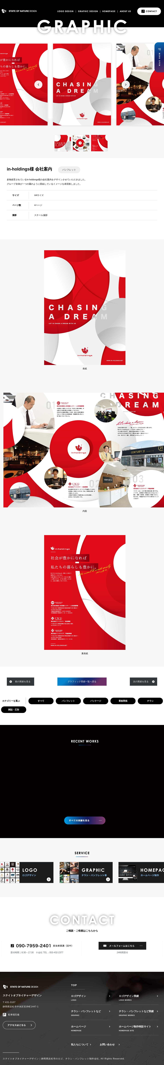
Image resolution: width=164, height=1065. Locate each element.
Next (125, 84)
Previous (38, 84)
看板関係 (123, 701)
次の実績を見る (141, 681)
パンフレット (68, 701)
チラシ (150, 701)
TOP (74, 985)
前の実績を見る (22, 681)
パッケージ (95, 701)
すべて (41, 701)
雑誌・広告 (13, 709)
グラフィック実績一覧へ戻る (82, 681)
